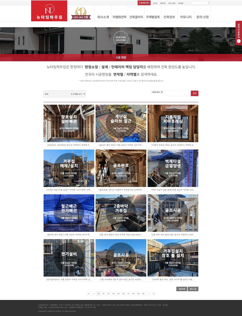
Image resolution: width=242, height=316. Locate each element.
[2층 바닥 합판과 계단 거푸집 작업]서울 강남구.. (121, 234)
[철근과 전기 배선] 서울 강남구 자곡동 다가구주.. (69, 234)
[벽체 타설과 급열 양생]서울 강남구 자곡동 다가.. (173, 189)
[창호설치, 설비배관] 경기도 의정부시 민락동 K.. (69, 145)
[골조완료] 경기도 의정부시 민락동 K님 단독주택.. (121, 189)
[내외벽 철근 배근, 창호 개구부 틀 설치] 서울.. (173, 279)
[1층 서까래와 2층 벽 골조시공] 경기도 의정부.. (121, 279)
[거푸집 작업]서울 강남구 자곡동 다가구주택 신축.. (69, 189)
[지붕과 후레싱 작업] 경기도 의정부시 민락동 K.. (173, 145)
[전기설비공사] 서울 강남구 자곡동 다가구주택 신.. (69, 279)
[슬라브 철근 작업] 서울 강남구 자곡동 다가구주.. (121, 145)
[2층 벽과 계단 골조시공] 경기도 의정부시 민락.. (173, 234)
